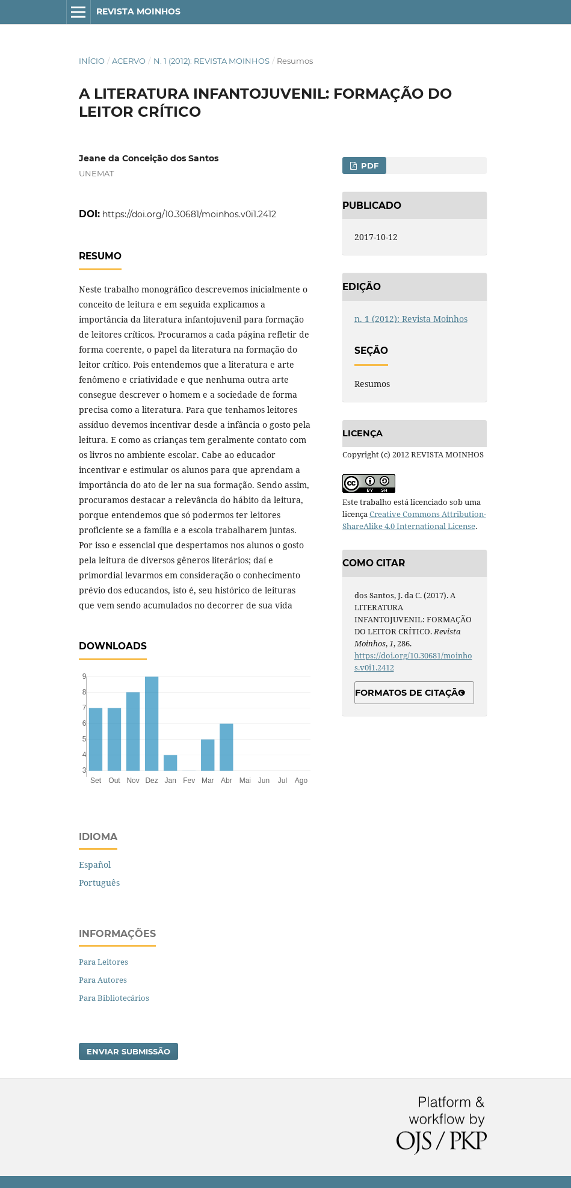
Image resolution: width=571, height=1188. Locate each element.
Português (99, 882)
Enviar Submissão (128, 1051)
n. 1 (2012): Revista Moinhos (211, 61)
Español (95, 864)
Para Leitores (103, 961)
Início (92, 61)
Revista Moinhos (138, 11)
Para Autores (103, 979)
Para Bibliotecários (114, 997)
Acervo (129, 61)
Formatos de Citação (410, 692)
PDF (368, 165)
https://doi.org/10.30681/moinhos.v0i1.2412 (189, 214)
